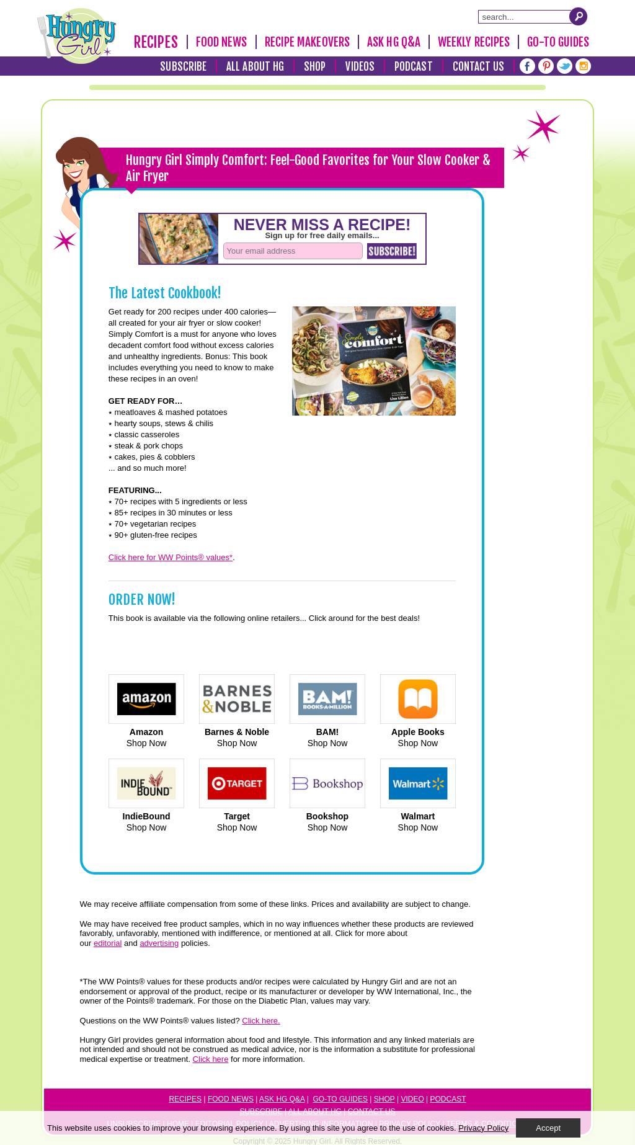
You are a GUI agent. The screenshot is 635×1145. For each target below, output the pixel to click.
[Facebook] (527, 66)
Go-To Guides (558, 42)
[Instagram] (583, 66)
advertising (159, 943)
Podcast (413, 66)
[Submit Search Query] (578, 16)
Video (412, 1099)
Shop (315, 66)
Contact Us (479, 66)
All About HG (255, 66)
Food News (221, 42)
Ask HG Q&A (393, 42)
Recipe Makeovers (307, 42)
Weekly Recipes (474, 42)
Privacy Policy (483, 1128)
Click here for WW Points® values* (171, 557)
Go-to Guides (340, 1099)
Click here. (261, 1020)
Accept (548, 1128)
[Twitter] (564, 66)
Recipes (155, 42)
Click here (211, 1059)
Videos (360, 66)
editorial (108, 943)
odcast (450, 1099)
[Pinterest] (546, 66)
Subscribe (183, 66)
